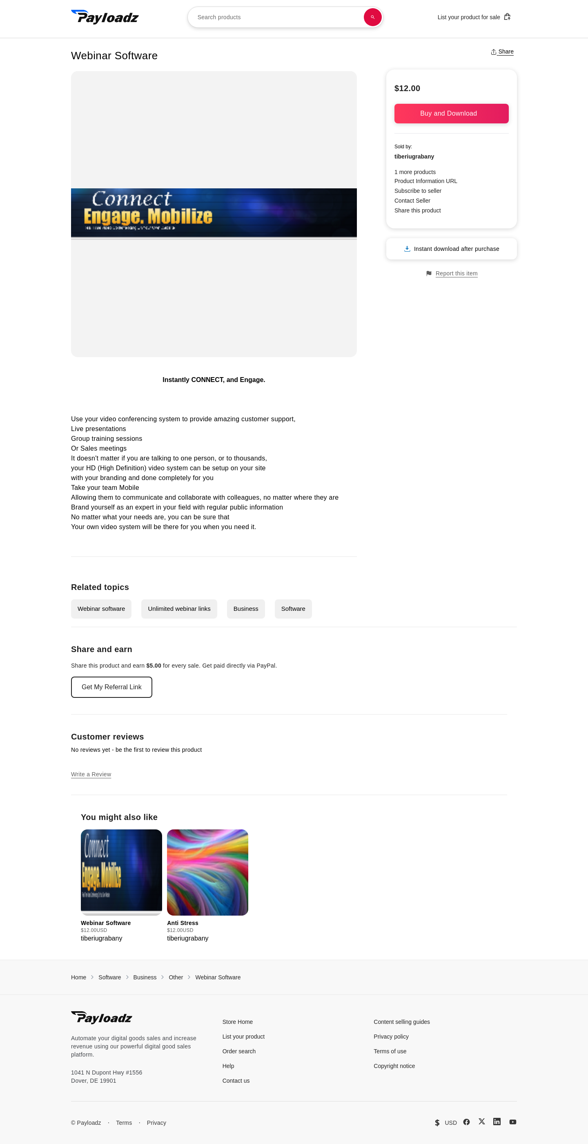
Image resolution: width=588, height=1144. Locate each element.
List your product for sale (474, 16)
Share (502, 51)
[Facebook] (466, 1122)
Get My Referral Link (112, 687)
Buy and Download (451, 113)
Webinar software (101, 608)
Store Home (238, 1022)
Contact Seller (412, 200)
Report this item (451, 273)
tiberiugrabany (414, 156)
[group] (121, 886)
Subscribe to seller (417, 191)
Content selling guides (402, 1022)
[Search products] (373, 17)
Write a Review (91, 774)
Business (246, 608)
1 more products (415, 172)
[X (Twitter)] (482, 1121)
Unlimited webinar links (179, 608)
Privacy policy (391, 1036)
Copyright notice (394, 1066)
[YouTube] (513, 1122)
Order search (239, 1051)
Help (228, 1066)
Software (293, 608)
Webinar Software (218, 977)
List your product (244, 1036)
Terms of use (390, 1051)
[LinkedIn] (497, 1121)
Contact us (236, 1080)
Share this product (417, 210)
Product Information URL (425, 181)
